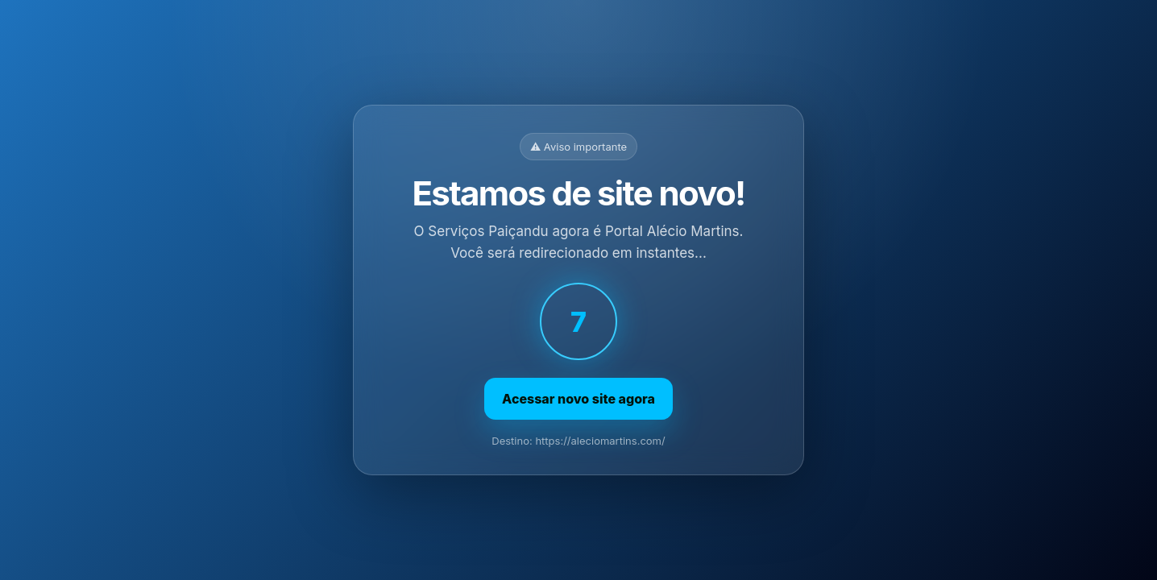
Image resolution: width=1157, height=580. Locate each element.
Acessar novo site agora (578, 399)
